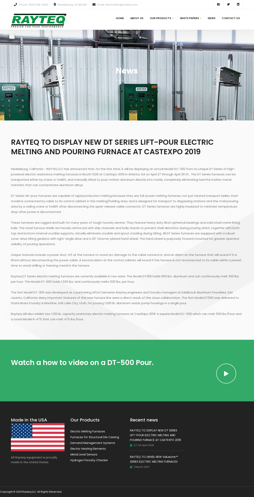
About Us (136, 18)
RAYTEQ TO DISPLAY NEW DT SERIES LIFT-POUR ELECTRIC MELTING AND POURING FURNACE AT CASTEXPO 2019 (155, 435)
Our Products (162, 18)
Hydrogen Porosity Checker (89, 460)
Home (120, 18)
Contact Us (231, 18)
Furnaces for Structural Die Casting (94, 437)
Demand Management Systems (92, 443)
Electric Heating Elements (88, 449)
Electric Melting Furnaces (87, 431)
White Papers (190, 18)
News (212, 18)
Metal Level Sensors (83, 454)
